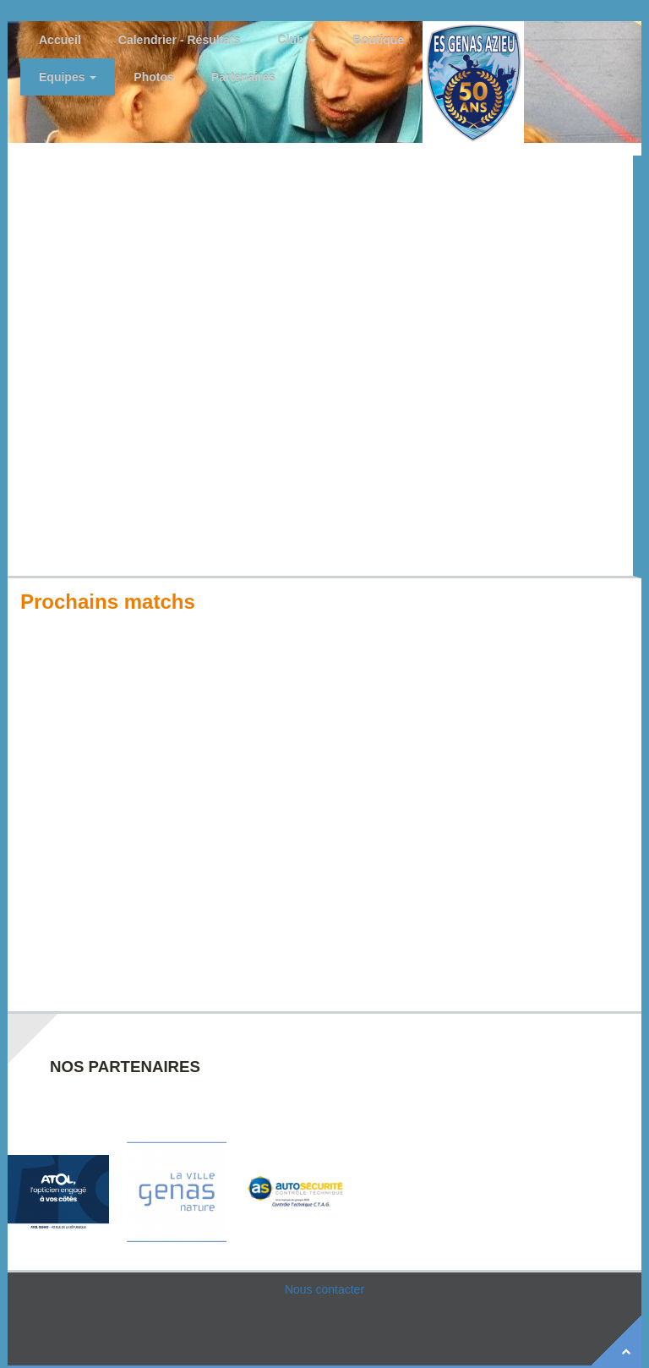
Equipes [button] (67, 77)
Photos (153, 77)
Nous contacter (324, 1289)
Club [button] (297, 40)
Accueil (60, 40)
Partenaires (243, 77)
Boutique (379, 40)
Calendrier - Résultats (179, 40)
